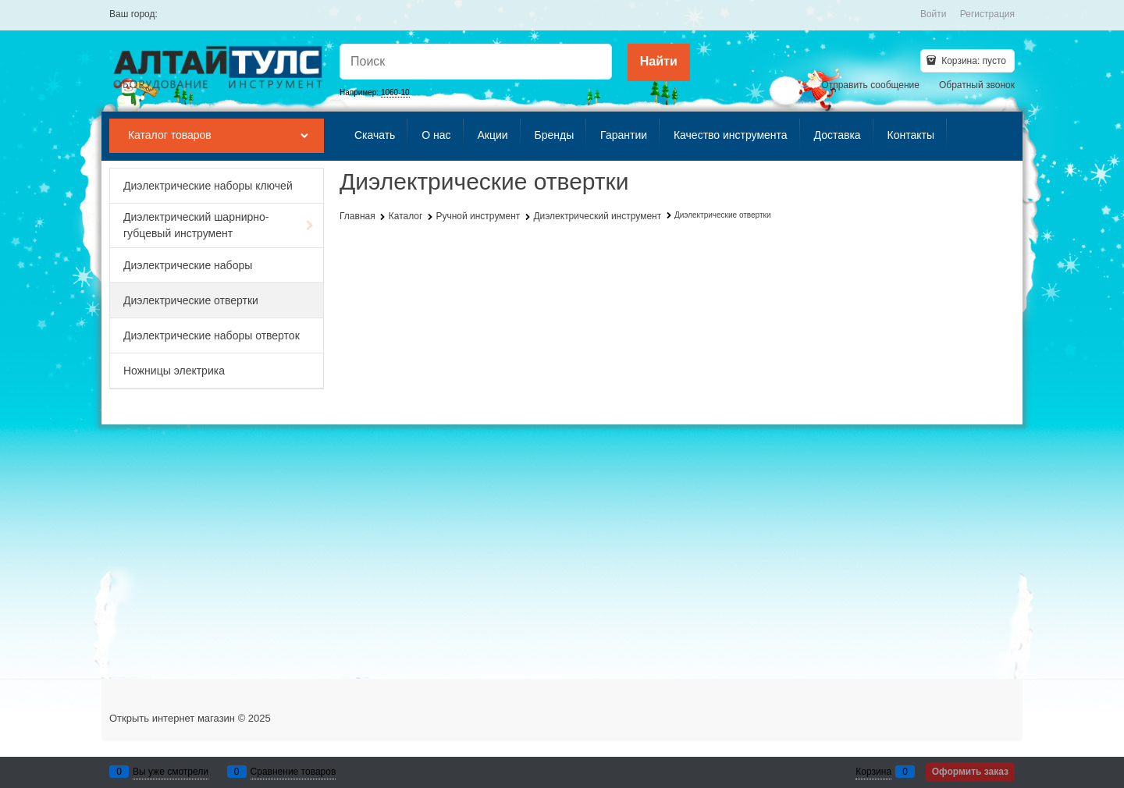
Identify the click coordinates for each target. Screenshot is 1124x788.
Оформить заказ (970, 771)
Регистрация (987, 14)
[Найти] (659, 62)
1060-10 (395, 92)
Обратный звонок (977, 85)
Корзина (873, 771)
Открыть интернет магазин (172, 718)
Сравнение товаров (293, 771)
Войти (933, 14)
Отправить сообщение (870, 85)
